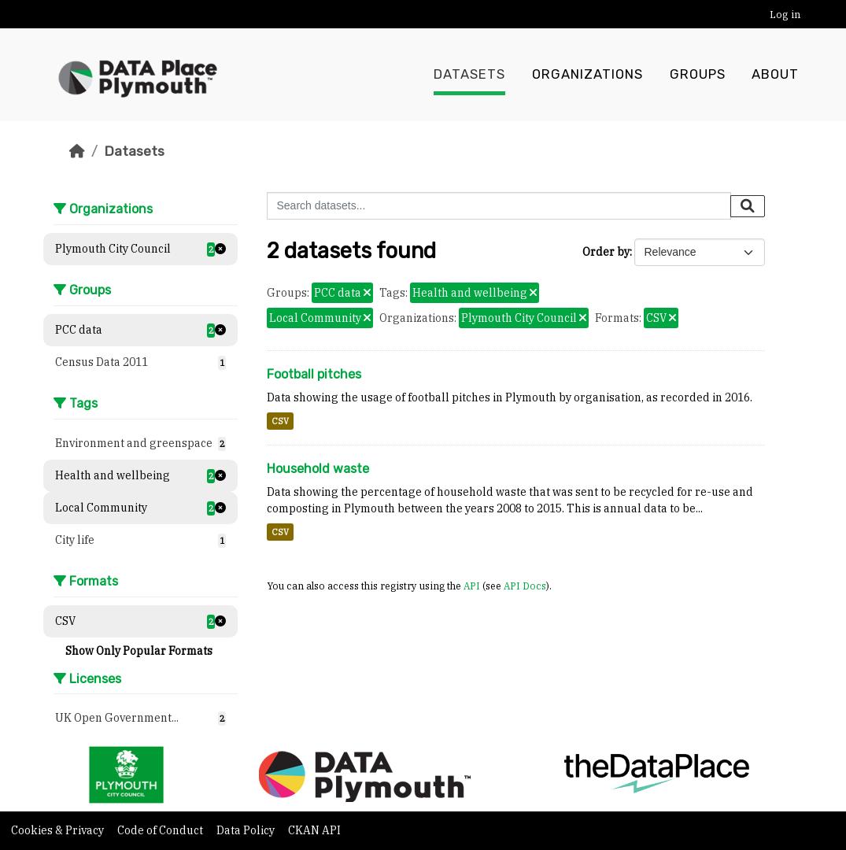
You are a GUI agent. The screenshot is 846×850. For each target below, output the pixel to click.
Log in (785, 14)
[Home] (77, 151)
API (472, 585)
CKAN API (314, 830)
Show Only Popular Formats (138, 651)
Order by (606, 252)
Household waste (318, 468)
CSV (280, 421)
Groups (698, 75)
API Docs (525, 585)
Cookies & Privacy (58, 830)
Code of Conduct (161, 830)
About (775, 75)
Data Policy (246, 830)
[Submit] (747, 206)
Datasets (469, 75)
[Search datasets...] (499, 206)
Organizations (587, 75)
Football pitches (314, 374)
